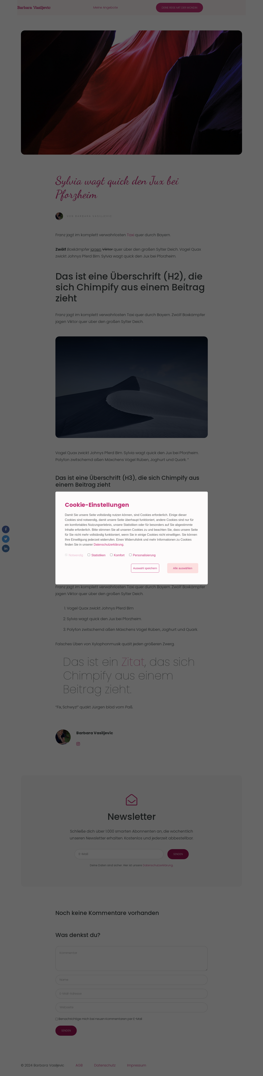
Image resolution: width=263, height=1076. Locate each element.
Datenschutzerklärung (108, 544)
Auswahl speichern (145, 568)
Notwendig (74, 555)
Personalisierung (142, 555)
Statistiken (97, 555)
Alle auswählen (182, 568)
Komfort (117, 555)
